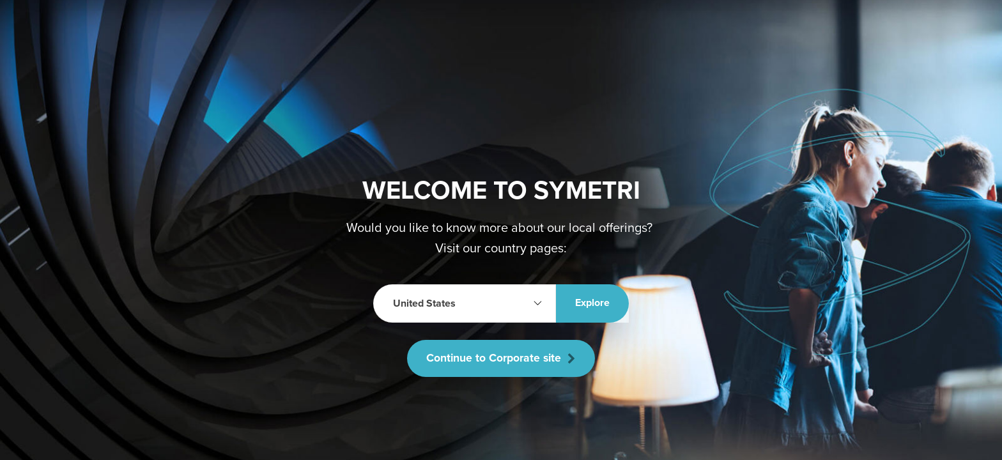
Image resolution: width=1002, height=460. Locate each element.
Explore (592, 302)
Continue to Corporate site (501, 358)
